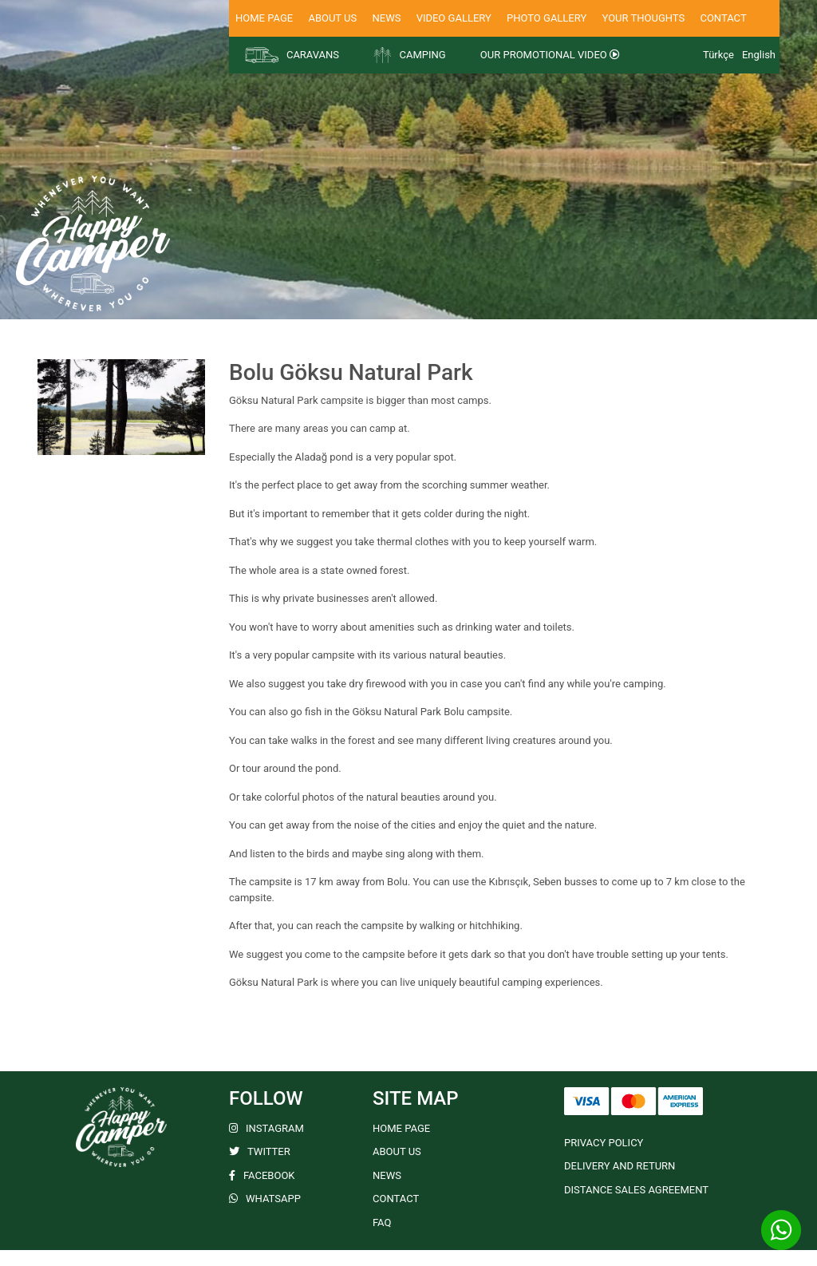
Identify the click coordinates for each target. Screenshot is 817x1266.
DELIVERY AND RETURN (619, 1166)
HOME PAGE (264, 18)
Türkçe (718, 55)
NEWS (386, 18)
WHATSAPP (265, 1199)
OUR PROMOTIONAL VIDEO (550, 55)
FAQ (382, 1222)
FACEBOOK (262, 1175)
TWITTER (259, 1151)
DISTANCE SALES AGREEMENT (636, 1190)
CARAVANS (292, 55)
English (759, 55)
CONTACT (723, 18)
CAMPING (409, 55)
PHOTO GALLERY (546, 18)
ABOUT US (332, 18)
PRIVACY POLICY (603, 1143)
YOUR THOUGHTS (643, 18)
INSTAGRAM (266, 1128)
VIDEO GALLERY (453, 18)
